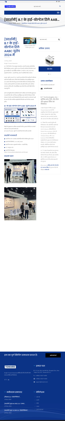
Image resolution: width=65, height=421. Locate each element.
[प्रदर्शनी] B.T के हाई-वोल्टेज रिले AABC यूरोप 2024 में (34, 23)
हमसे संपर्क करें (53, 355)
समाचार (19, 23)
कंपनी (14, 23)
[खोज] (59, 6)
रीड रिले (56, 165)
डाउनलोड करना (46, 89)
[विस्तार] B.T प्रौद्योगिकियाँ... (12, 397)
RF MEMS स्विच (45, 167)
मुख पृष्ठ (38, 396)
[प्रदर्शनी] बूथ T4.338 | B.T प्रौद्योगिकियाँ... (16, 410)
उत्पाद (37, 406)
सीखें (37, 403)
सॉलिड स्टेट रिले (50, 165)
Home (10, 23)
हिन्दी (59, 1)
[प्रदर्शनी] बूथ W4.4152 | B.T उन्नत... (14, 404)
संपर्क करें (47, 169)
